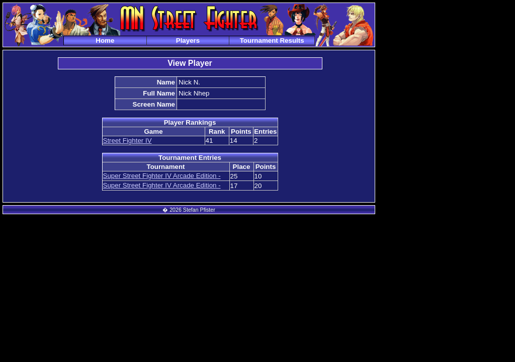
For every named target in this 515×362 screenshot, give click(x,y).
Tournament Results (272, 40)
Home (105, 40)
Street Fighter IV (127, 140)
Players (188, 40)
